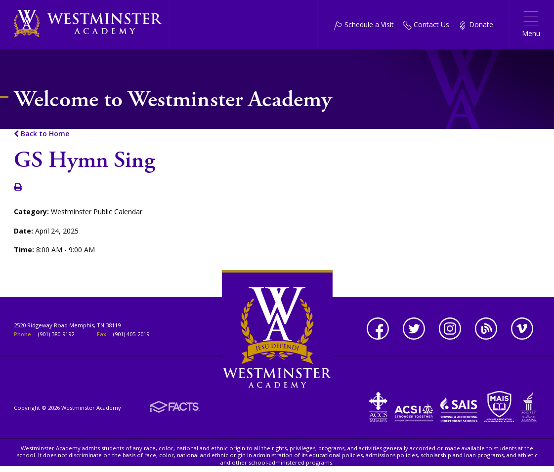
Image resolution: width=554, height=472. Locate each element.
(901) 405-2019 (131, 334)
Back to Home (41, 133)
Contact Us (426, 24)
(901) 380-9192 (56, 334)
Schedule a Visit (364, 24)
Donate (475, 24)
